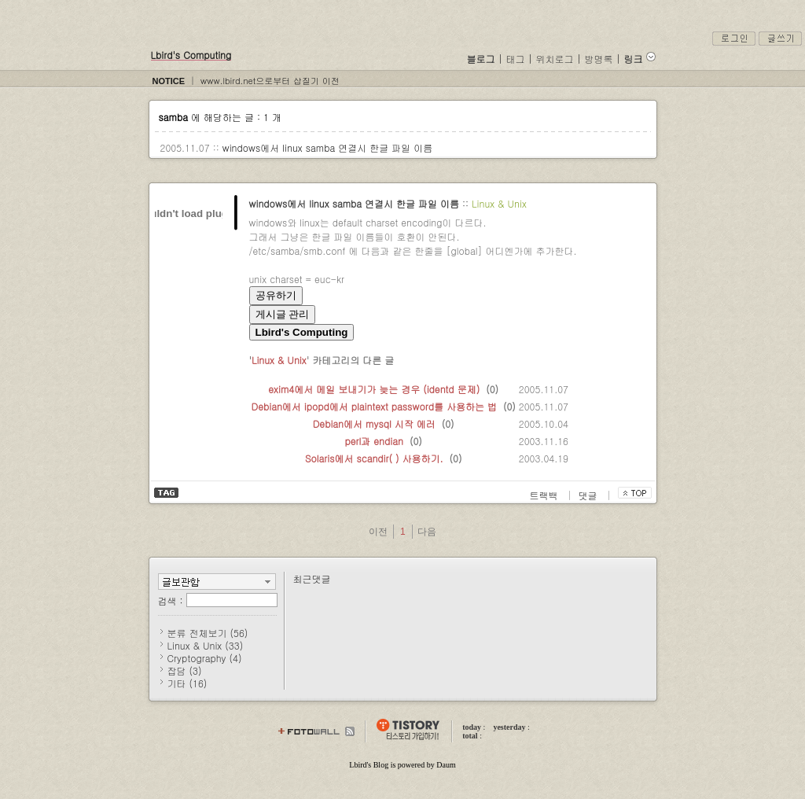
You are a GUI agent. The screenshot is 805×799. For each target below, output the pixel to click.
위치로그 (555, 58)
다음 (426, 531)
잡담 (184, 670)
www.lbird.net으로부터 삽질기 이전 (270, 81)
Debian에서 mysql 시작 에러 (374, 423)
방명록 (599, 58)
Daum (445, 764)
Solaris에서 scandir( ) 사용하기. (374, 458)
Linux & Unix (499, 203)
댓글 (590, 495)
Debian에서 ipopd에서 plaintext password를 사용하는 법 (374, 406)
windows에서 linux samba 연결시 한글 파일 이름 (327, 147)
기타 (187, 683)
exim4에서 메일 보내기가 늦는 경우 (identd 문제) (374, 389)
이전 (378, 531)
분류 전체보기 (207, 632)
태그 (515, 58)
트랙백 (545, 495)
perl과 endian (373, 440)
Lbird (357, 764)
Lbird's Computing (191, 54)
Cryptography (204, 658)
